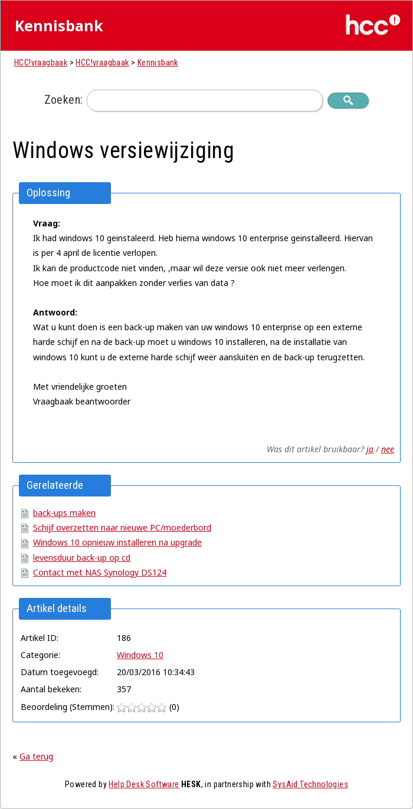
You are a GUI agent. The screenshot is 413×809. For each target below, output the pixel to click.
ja (369, 449)
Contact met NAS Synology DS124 (99, 572)
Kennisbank (157, 62)
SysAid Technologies (310, 784)
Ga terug (36, 756)
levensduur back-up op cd (81, 557)
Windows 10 (140, 654)
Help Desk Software (144, 784)
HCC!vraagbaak (40, 62)
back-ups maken (64, 512)
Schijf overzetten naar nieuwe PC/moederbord (122, 527)
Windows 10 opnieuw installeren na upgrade (117, 542)
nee (387, 449)
